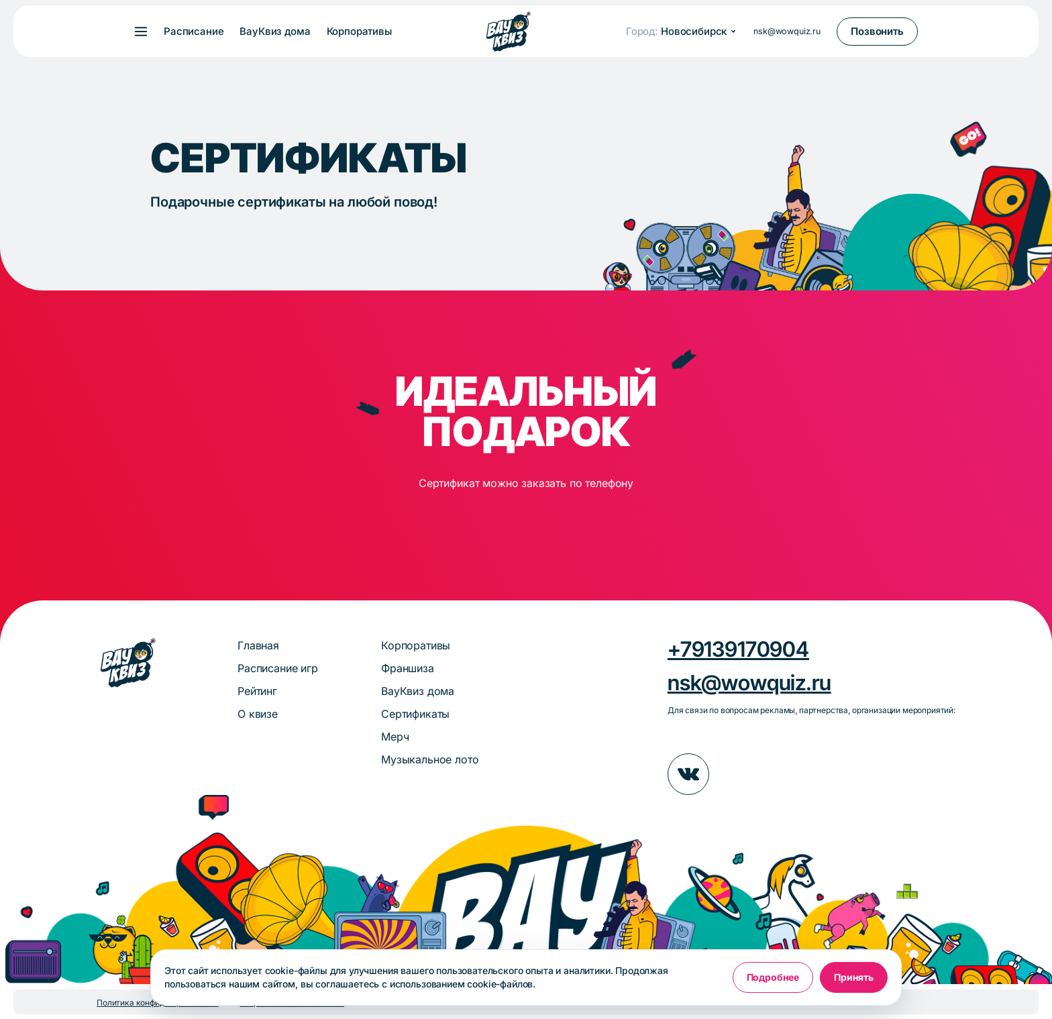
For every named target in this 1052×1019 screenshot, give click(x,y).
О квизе (258, 713)
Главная (258, 645)
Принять (854, 977)
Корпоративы (359, 31)
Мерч (395, 736)
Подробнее (773, 977)
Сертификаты (415, 713)
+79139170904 (738, 649)
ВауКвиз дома (275, 31)
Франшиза (407, 668)
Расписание (193, 31)
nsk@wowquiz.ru (787, 31)
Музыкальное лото (429, 759)
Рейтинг (257, 691)
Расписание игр (278, 668)
